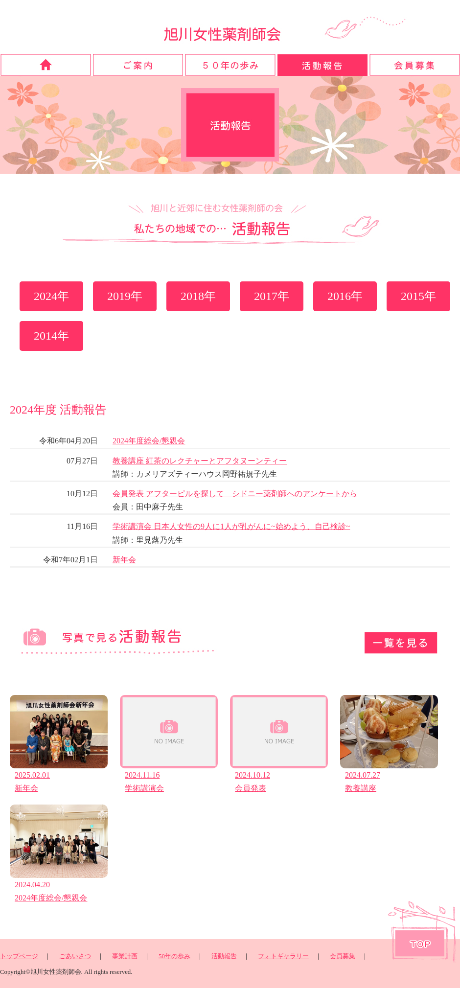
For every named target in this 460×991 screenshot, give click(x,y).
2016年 (345, 296)
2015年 (418, 296)
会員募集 (342, 956)
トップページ (19, 956)
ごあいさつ (75, 956)
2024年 (51, 296)
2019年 (124, 296)
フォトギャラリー (283, 956)
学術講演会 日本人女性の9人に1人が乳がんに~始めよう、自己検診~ (231, 526)
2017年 (271, 296)
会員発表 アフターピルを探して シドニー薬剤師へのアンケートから (235, 493)
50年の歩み (174, 956)
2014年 (51, 335)
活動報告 (224, 956)
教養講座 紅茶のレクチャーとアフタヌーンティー (200, 461)
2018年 (198, 296)
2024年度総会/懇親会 (149, 441)
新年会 (124, 559)
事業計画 (125, 956)
